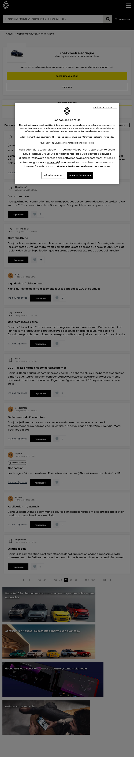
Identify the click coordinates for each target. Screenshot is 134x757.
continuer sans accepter (105, 107)
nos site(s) (53, 162)
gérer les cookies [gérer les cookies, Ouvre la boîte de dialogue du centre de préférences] (53, 175)
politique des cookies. (83, 143)
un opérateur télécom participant (72, 166)
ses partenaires (39, 125)
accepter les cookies (80, 175)
